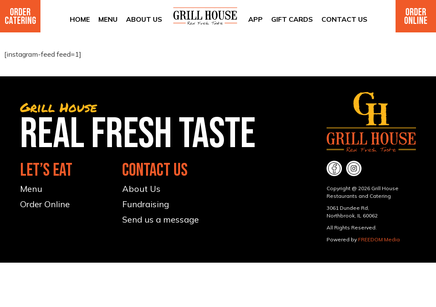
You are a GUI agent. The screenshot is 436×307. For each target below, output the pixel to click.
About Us (144, 19)
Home (80, 19)
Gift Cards (292, 19)
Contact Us (344, 19)
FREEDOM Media (379, 239)
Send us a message (160, 219)
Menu (108, 19)
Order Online (415, 16)
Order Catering (20, 16)
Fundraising (145, 204)
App (255, 19)
